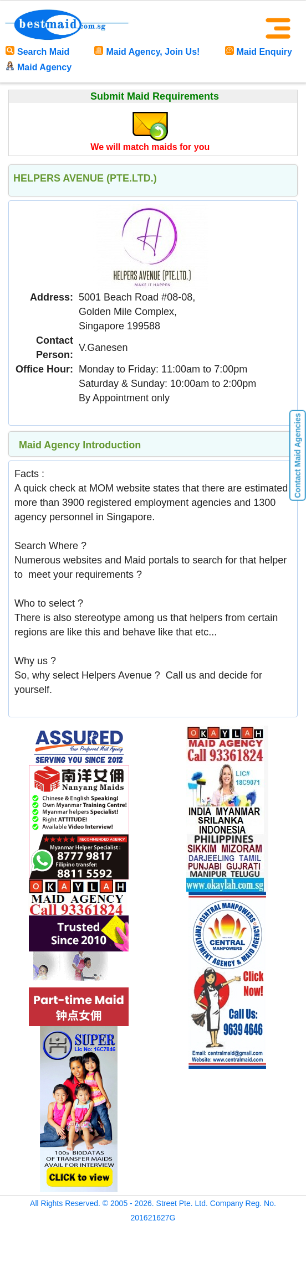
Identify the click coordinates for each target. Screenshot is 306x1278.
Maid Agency (39, 67)
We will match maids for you (150, 147)
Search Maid (37, 51)
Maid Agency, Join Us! (147, 51)
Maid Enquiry (258, 51)
